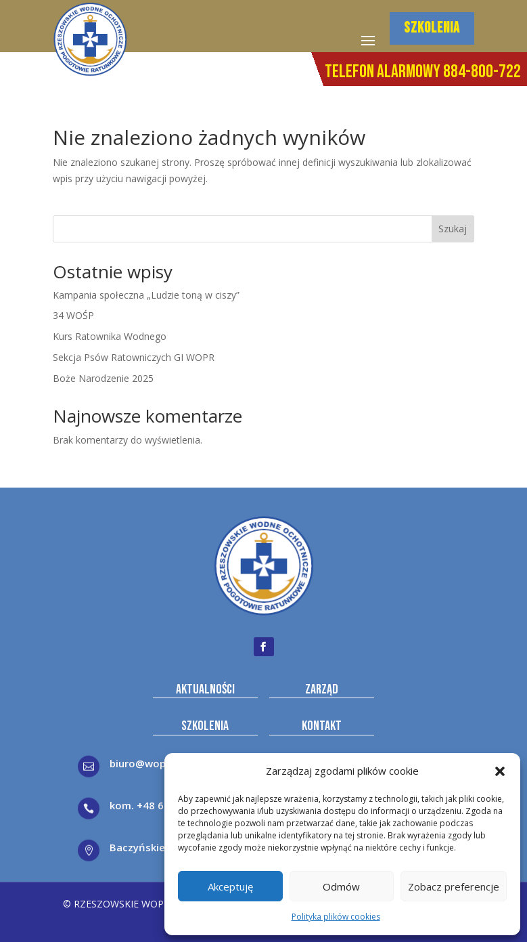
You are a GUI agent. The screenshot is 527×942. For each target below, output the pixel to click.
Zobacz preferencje (453, 886)
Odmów (341, 886)
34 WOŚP (73, 315)
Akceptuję (230, 886)
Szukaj (452, 228)
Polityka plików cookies (336, 916)
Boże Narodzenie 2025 (103, 378)
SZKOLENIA (432, 28)
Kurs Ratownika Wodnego (109, 336)
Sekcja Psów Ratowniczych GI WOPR (133, 357)
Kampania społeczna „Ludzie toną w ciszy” (146, 294)
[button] (500, 771)
